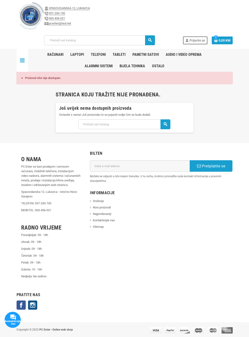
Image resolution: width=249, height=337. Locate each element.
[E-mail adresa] (140, 166)
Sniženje (98, 201)
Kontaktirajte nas (104, 220)
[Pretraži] (99, 40)
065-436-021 (57, 18)
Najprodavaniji (102, 214)
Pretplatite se (211, 166)
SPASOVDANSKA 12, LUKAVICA (69, 8)
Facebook (21, 305)
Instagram (32, 305)
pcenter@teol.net (60, 23)
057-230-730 (57, 13)
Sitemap (98, 226)
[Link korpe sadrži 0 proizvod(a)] (222, 40)
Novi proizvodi (102, 207)
